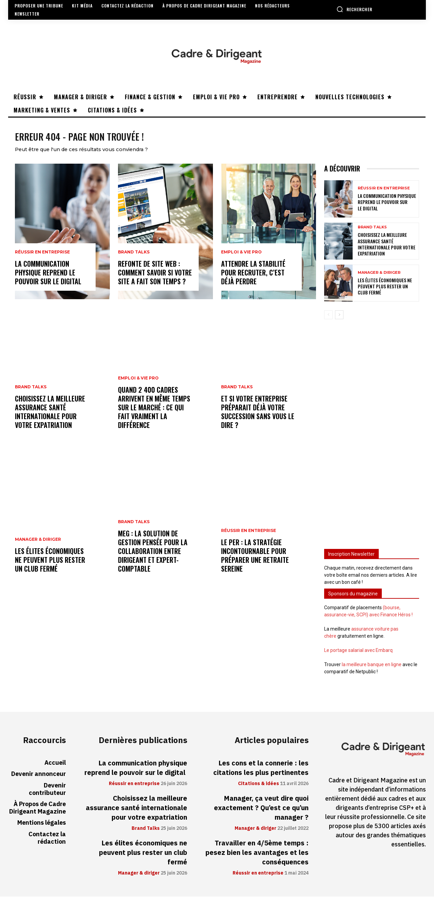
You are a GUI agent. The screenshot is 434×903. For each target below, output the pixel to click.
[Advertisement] (371, 437)
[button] (354, 9)
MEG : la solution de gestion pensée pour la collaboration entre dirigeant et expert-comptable (153, 557)
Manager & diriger (38, 546)
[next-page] (339, 321)
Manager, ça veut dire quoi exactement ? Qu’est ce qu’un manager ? (261, 814)
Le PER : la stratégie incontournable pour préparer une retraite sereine (255, 562)
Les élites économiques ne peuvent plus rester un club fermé (50, 566)
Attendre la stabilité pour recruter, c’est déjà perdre (253, 279)
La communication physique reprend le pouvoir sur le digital (49, 279)
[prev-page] (328, 321)
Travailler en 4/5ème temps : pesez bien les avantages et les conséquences (257, 859)
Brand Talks (30, 394)
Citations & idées (258, 790)
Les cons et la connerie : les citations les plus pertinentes (261, 774)
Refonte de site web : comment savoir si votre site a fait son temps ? (155, 279)
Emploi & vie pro (138, 385)
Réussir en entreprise (42, 259)
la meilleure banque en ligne (371, 671)
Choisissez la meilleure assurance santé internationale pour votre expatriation (50, 418)
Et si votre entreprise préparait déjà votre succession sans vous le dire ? (257, 418)
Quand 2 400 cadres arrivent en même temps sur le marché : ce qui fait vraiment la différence (154, 414)
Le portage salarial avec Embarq (358, 656)
